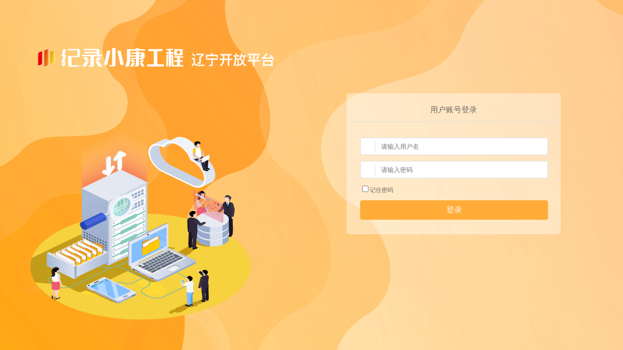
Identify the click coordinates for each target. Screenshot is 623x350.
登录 (454, 210)
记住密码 (377, 190)
